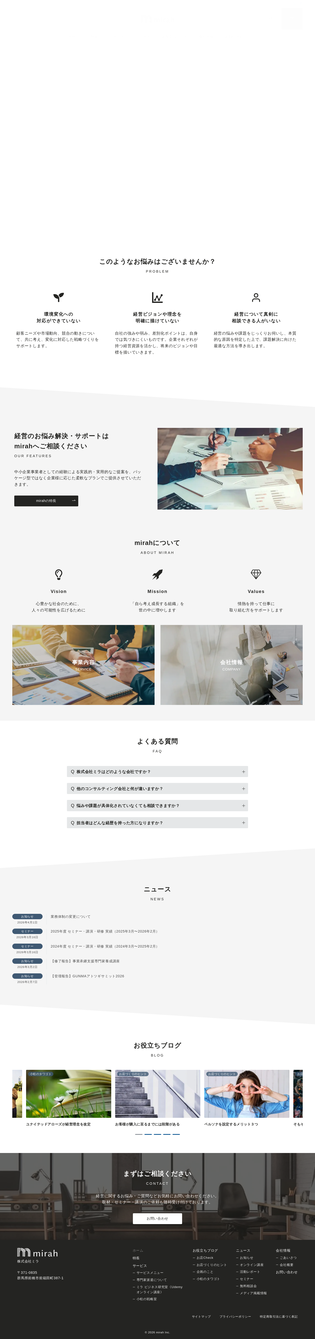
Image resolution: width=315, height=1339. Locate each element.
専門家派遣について (152, 1280)
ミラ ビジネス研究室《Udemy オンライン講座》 (160, 1289)
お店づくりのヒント (212, 1265)
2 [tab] (148, 1134)
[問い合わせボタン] (292, 18)
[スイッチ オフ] (271, 19)
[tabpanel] (157, 1098)
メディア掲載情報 (253, 1293)
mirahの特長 (56, 500)
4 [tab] (167, 1134)
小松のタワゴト (208, 1279)
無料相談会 (248, 1286)
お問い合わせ (157, 1218)
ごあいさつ (288, 1258)
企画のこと (205, 1272)
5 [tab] (176, 1134)
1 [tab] (138, 1134)
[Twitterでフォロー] (294, 4)
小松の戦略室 (147, 1299)
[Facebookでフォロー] (301, 4)
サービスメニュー (150, 1273)
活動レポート (250, 1272)
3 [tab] (157, 1134)
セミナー (246, 1279)
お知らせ (246, 1258)
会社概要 (286, 1265)
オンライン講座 (252, 1265)
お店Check (205, 1258)
